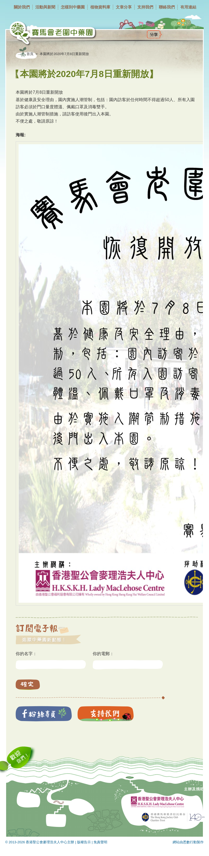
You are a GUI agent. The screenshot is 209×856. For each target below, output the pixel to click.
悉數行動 (190, 842)
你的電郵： (103, 653)
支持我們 (145, 7)
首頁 (30, 54)
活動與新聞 (45, 7)
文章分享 (124, 7)
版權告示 (84, 842)
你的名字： (26, 653)
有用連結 (188, 7)
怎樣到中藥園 (73, 7)
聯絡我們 (167, 7)
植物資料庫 (100, 7)
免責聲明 (100, 842)
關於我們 (22, 7)
